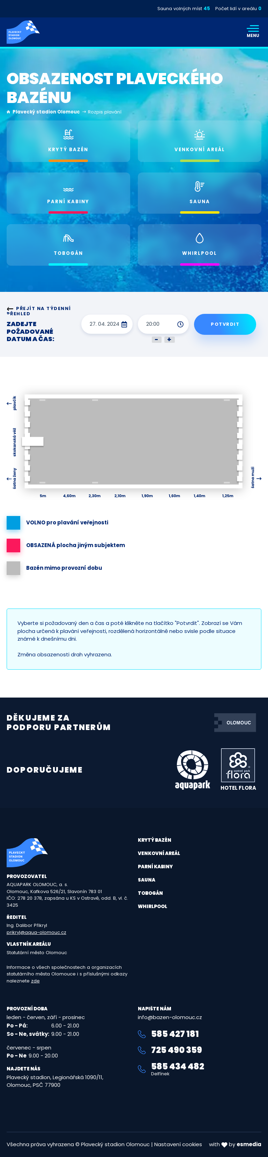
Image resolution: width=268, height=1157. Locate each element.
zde (35, 981)
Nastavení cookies (178, 1144)
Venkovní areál (159, 853)
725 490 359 (170, 1050)
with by (235, 1144)
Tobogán (150, 893)
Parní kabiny (155, 866)
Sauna (146, 880)
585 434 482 (199, 1069)
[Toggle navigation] (253, 32)
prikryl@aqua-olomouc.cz (36, 932)
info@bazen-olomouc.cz (170, 1017)
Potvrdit (225, 324)
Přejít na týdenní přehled (39, 311)
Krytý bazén (154, 840)
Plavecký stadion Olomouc (46, 112)
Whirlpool (152, 906)
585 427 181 (168, 1034)
